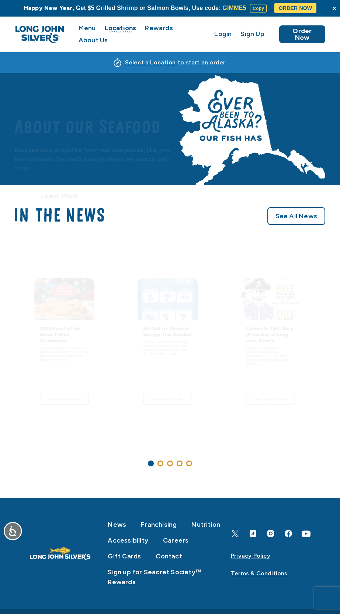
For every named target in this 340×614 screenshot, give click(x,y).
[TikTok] (253, 533)
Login (223, 34)
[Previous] (12, 356)
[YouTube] (306, 533)
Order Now (302, 34)
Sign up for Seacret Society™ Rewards (154, 577)
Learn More (59, 165)
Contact (169, 556)
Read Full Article (64, 432)
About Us (93, 40)
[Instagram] (270, 533)
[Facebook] (288, 533)
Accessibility (128, 540)
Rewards (159, 28)
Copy (258, 8)
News (117, 525)
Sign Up (252, 34)
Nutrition (205, 525)
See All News (296, 219)
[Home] (60, 554)
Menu (87, 28)
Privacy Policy (250, 555)
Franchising (159, 525)
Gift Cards (124, 556)
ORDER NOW (295, 8)
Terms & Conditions (259, 573)
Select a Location (150, 62)
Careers (175, 540)
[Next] (328, 356)
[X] (235, 533)
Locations (120, 28)
